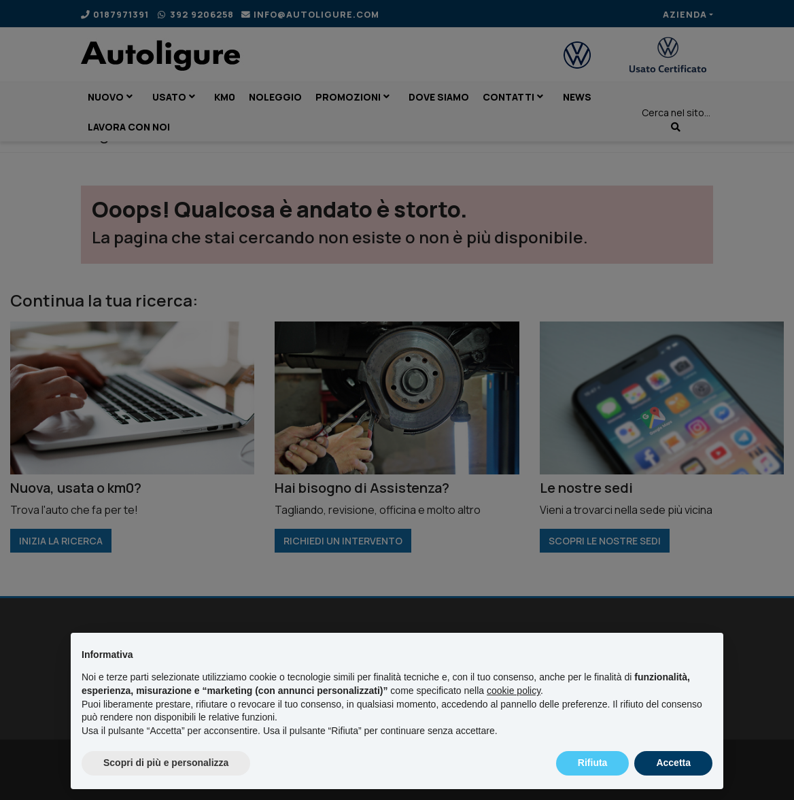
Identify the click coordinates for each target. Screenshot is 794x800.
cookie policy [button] (513, 690)
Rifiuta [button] (593, 762)
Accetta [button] (673, 762)
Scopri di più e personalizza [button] (165, 762)
